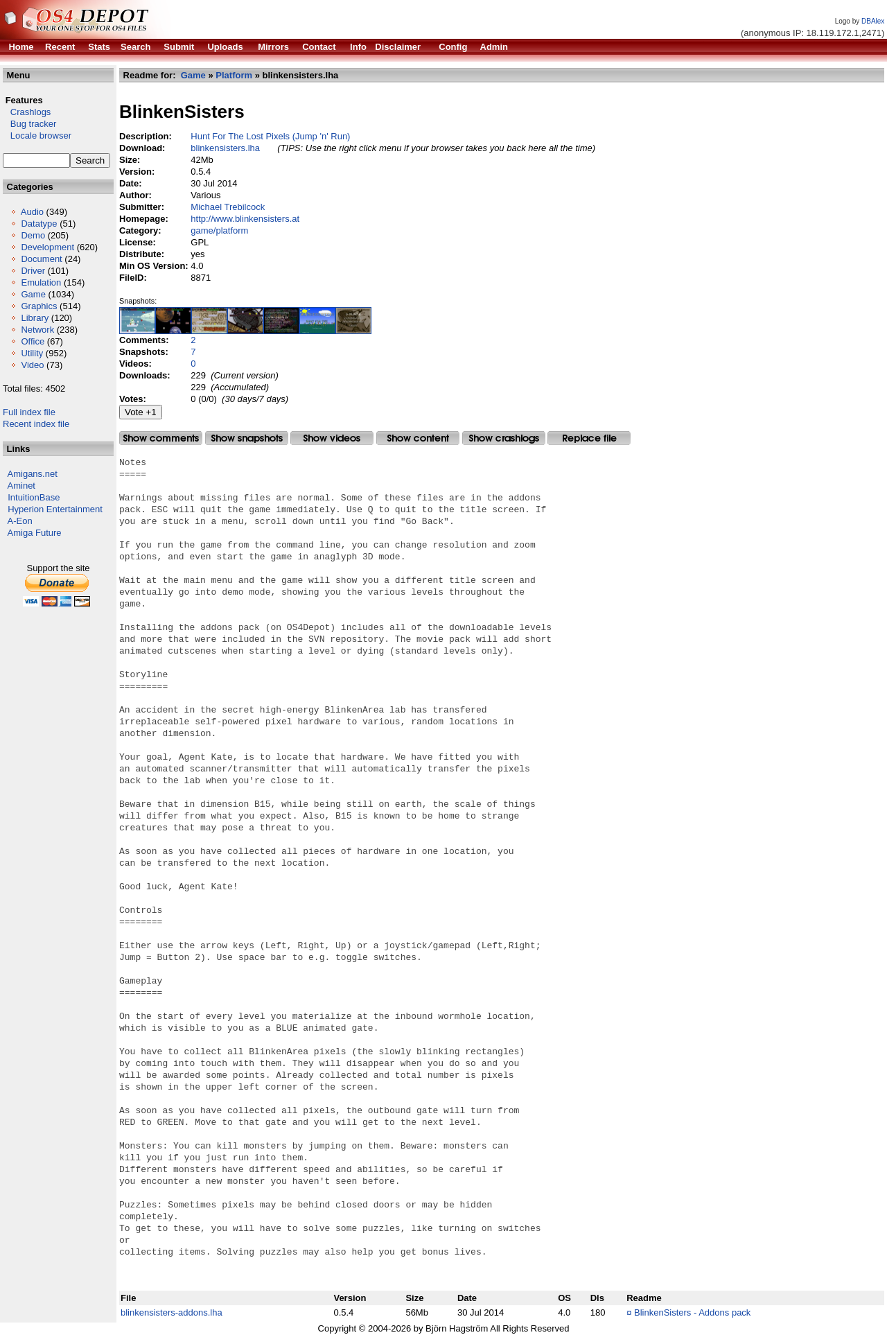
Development (47, 247)
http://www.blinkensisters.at (245, 218)
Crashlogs (27, 112)
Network (37, 329)
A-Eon (20, 521)
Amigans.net (33, 474)
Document (41, 259)
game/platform (219, 230)
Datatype (39, 223)
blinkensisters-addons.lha (171, 1312)
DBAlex (872, 21)
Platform (234, 75)
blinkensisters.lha (225, 148)
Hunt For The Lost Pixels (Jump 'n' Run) (270, 136)
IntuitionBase (34, 497)
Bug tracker (29, 124)
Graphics (39, 306)
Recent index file (36, 424)
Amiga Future (35, 532)
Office (32, 341)
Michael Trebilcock (228, 207)
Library (35, 318)
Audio (32, 212)
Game (33, 294)
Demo (33, 235)
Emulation (41, 282)
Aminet (21, 485)
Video (32, 365)
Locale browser (37, 135)
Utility (32, 353)
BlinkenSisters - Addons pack (692, 1312)
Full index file (29, 412)
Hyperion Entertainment (55, 509)
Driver (33, 270)
